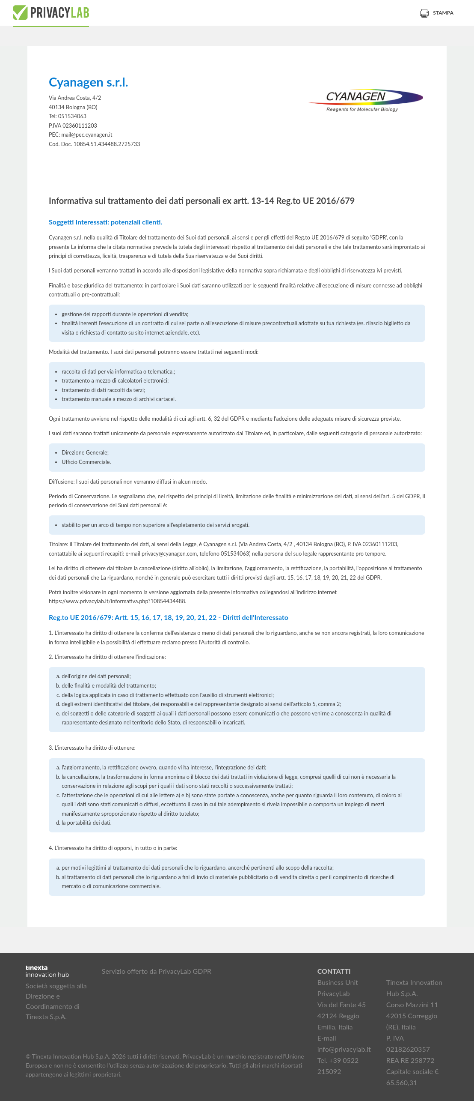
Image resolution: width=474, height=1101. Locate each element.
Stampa (436, 12)
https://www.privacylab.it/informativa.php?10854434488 (117, 601)
